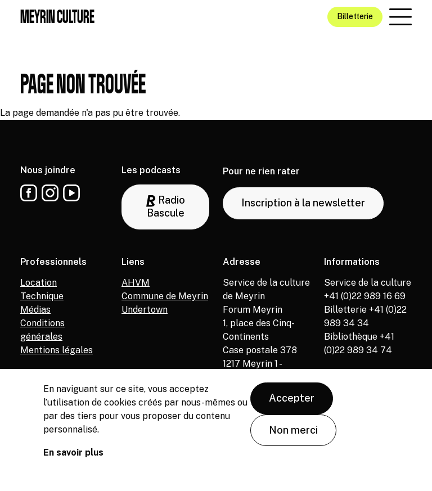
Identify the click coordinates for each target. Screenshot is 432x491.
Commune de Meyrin (165, 296)
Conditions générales (42, 330)
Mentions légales (56, 350)
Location (38, 282)
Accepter (291, 401)
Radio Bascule (165, 206)
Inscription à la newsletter (303, 203)
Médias (35, 309)
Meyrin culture (57, 16)
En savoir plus (73, 456)
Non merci (293, 433)
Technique (42, 296)
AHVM (136, 282)
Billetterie (355, 16)
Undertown (145, 309)
